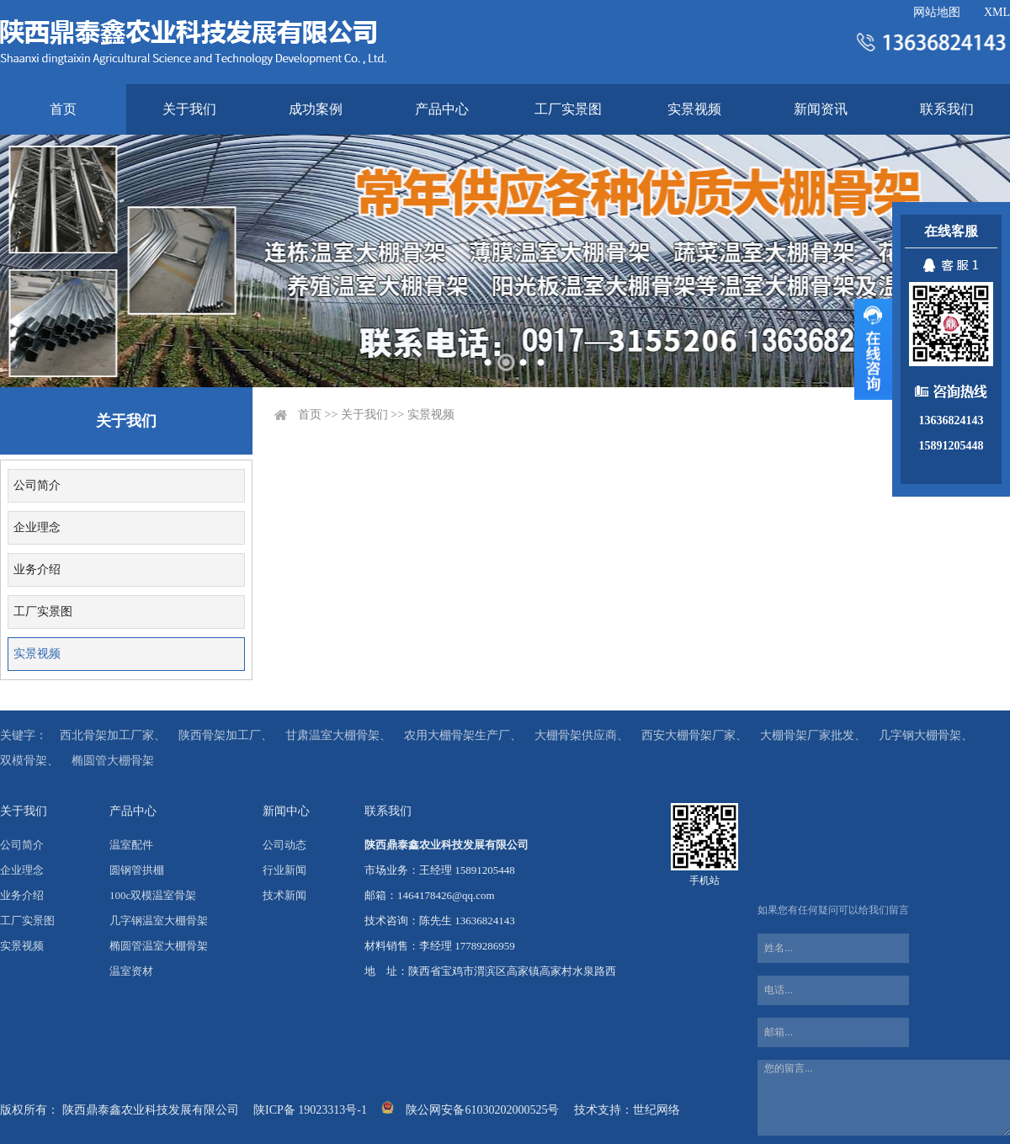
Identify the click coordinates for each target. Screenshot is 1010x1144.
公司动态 (284, 844)
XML (997, 12)
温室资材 (131, 971)
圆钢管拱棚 (136, 870)
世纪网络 (656, 1110)
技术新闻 (284, 895)
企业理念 (37, 527)
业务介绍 (37, 569)
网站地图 (936, 12)
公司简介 (37, 485)
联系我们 (947, 109)
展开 (873, 349)
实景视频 (694, 109)
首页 (63, 109)
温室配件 (131, 844)
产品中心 (442, 109)
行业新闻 (284, 870)
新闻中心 (286, 811)
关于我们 (189, 109)
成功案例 (316, 109)
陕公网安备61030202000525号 (482, 1110)
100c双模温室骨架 (152, 895)
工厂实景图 (568, 109)
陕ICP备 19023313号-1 (310, 1110)
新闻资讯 (821, 109)
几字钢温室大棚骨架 (158, 920)
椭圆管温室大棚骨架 (158, 945)
